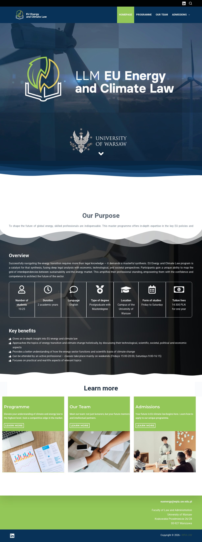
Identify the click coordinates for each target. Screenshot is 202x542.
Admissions (181, 15)
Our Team (162, 14)
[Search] (190, 3)
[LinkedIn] (184, 3)
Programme (144, 14)
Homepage (125, 14)
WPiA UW (187, 535)
